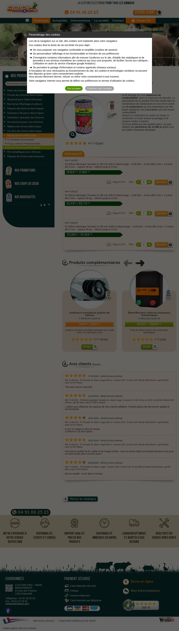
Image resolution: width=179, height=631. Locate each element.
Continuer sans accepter (99, 88)
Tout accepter (74, 88)
